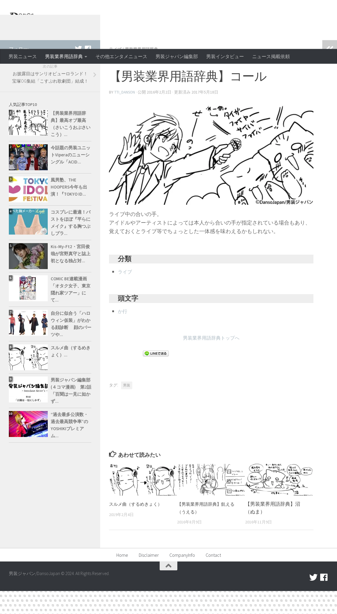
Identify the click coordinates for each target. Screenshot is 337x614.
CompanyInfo (182, 578)
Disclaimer (149, 578)
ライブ (116, 73)
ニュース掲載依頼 (271, 56)
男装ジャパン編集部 (177, 56)
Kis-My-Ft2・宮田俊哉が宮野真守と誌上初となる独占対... (70, 277)
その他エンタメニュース (121, 56)
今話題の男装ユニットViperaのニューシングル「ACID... (70, 178)
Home (122, 578)
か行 (123, 334)
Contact (213, 578)
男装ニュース (23, 56)
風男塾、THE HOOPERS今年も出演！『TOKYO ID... (69, 210)
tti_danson (125, 115)
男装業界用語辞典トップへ (211, 360)
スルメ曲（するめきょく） (139, 527)
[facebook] (87, 72)
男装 (126, 408)
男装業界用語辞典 (64, 56)
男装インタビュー (225, 56)
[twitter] (78, 72)
